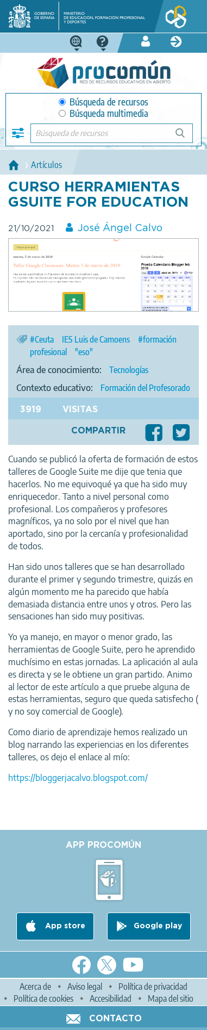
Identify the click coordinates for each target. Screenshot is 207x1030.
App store (64, 926)
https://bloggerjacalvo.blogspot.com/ (78, 777)
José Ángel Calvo (120, 228)
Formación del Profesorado (145, 387)
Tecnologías (128, 369)
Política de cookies (43, 998)
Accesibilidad (110, 998)
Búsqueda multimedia (103, 113)
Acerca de (35, 986)
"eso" (84, 351)
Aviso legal (84, 986)
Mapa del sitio (170, 998)
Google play (158, 926)
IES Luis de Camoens (96, 339)
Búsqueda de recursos (103, 102)
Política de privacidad (152, 986)
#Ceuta (42, 339)
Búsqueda (186, 137)
